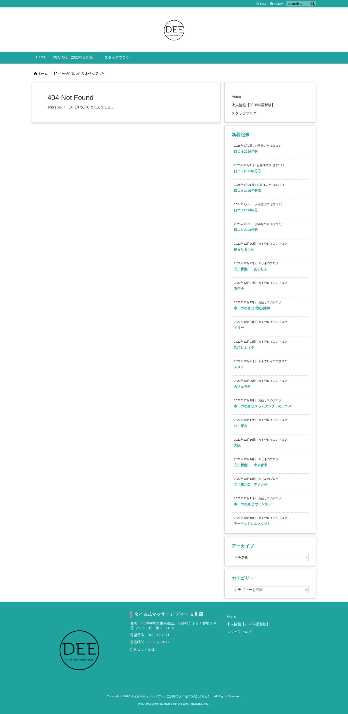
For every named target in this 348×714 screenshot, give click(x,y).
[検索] (312, 3)
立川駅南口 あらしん (250, 269)
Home (236, 96)
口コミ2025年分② (247, 171)
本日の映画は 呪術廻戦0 (252, 308)
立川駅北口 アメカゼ (250, 484)
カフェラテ (242, 386)
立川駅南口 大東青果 (250, 465)
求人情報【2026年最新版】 (253, 105)
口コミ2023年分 (246, 230)
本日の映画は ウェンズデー (254, 504)
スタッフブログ (244, 113)
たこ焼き (240, 426)
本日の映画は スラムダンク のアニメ (262, 406)
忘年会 (239, 288)
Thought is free (199, 703)
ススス (239, 367)
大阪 (237, 445)
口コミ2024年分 (246, 210)
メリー (239, 328)
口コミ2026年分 (246, 151)
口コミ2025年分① (247, 190)
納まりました (244, 249)
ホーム (43, 73)
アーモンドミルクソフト (252, 524)
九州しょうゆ (244, 347)
